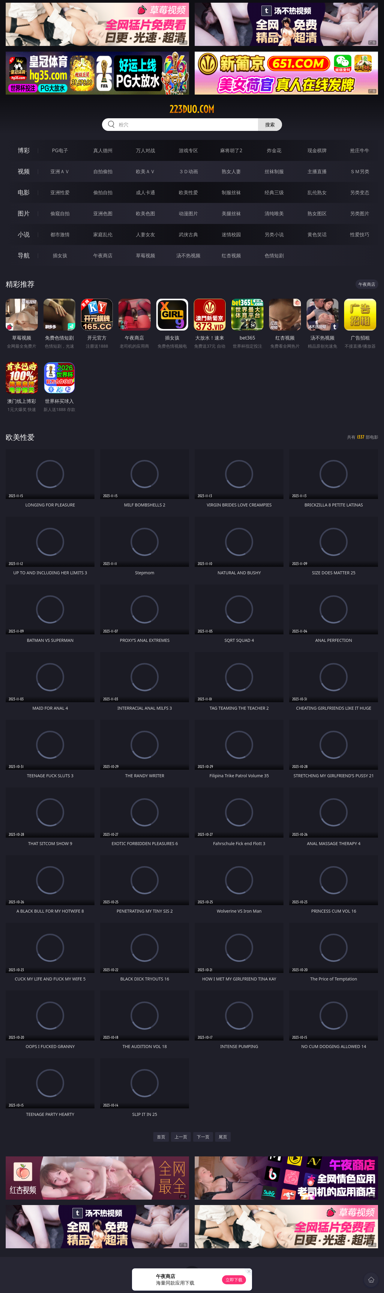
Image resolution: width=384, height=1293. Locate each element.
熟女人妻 (231, 171)
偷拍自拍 (102, 192)
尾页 (223, 1137)
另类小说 (274, 234)
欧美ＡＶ (145, 171)
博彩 (24, 150)
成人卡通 (145, 192)
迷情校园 (231, 234)
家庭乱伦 (102, 234)
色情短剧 (274, 255)
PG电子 (60, 150)
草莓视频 (145, 255)
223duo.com (192, 109)
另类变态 (359, 192)
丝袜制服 (274, 171)
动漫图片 (188, 213)
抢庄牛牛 (359, 150)
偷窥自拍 (60, 213)
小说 (24, 234)
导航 (24, 255)
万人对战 (145, 150)
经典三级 (274, 192)
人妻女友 (145, 234)
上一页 (181, 1137)
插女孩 (60, 255)
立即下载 (234, 1279)
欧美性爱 (188, 192)
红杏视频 (231, 255)
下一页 (203, 1137)
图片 (24, 213)
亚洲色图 (102, 213)
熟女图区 (317, 213)
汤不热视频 (188, 255)
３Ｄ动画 (188, 171)
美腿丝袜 (231, 213)
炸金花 (274, 150)
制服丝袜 (231, 192)
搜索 (270, 124)
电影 (24, 192)
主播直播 (317, 171)
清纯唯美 (274, 213)
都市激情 (60, 234)
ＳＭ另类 (359, 171)
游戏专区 (188, 150)
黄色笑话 (317, 234)
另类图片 (359, 213)
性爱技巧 (359, 234)
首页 (161, 1137)
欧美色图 (145, 213)
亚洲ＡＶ (60, 171)
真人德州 (102, 150)
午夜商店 (102, 255)
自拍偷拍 (102, 171)
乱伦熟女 (317, 192)
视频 (24, 171)
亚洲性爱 (60, 192)
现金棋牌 (317, 150)
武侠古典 (188, 234)
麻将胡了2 (231, 150)
